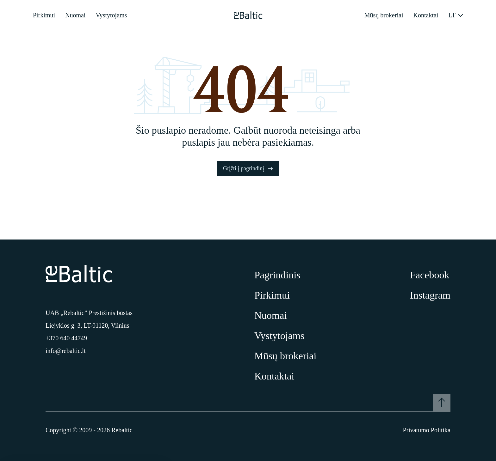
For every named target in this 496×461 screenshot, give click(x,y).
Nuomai (75, 15)
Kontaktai (425, 15)
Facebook (429, 275)
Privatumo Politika (426, 430)
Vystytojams (111, 15)
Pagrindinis (277, 275)
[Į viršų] (441, 402)
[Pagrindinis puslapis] (248, 15)
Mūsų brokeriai (383, 15)
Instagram (430, 295)
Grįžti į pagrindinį (248, 168)
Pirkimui (44, 15)
